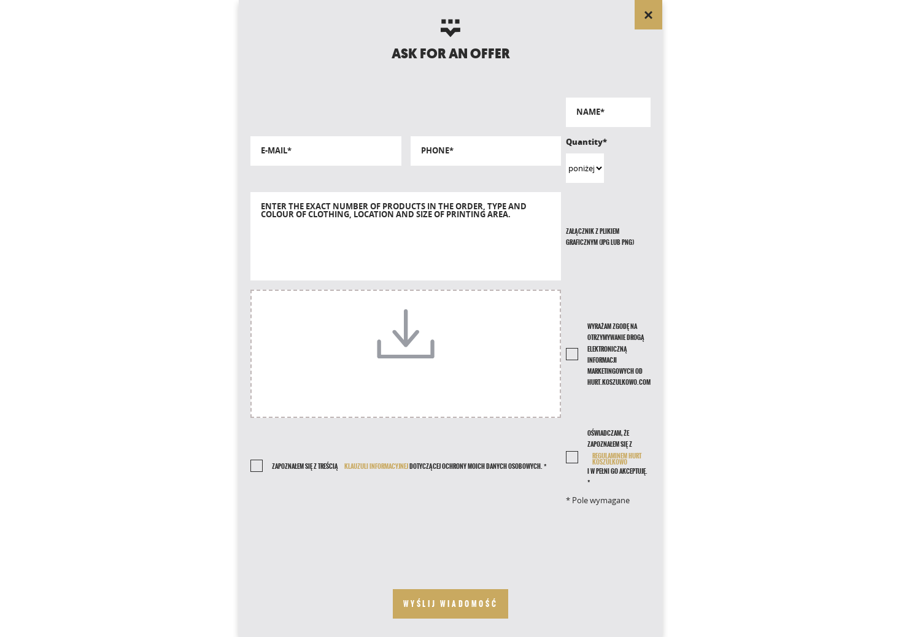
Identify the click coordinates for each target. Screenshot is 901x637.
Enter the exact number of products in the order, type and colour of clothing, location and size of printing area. (394, 210)
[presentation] (405, 538)
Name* (590, 112)
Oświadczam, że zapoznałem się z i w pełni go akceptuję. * (619, 457)
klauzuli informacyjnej (376, 466)
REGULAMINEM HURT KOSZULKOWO (616, 459)
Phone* (437, 151)
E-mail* (276, 151)
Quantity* (585, 141)
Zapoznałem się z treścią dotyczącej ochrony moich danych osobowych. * (409, 466)
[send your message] (451, 604)
